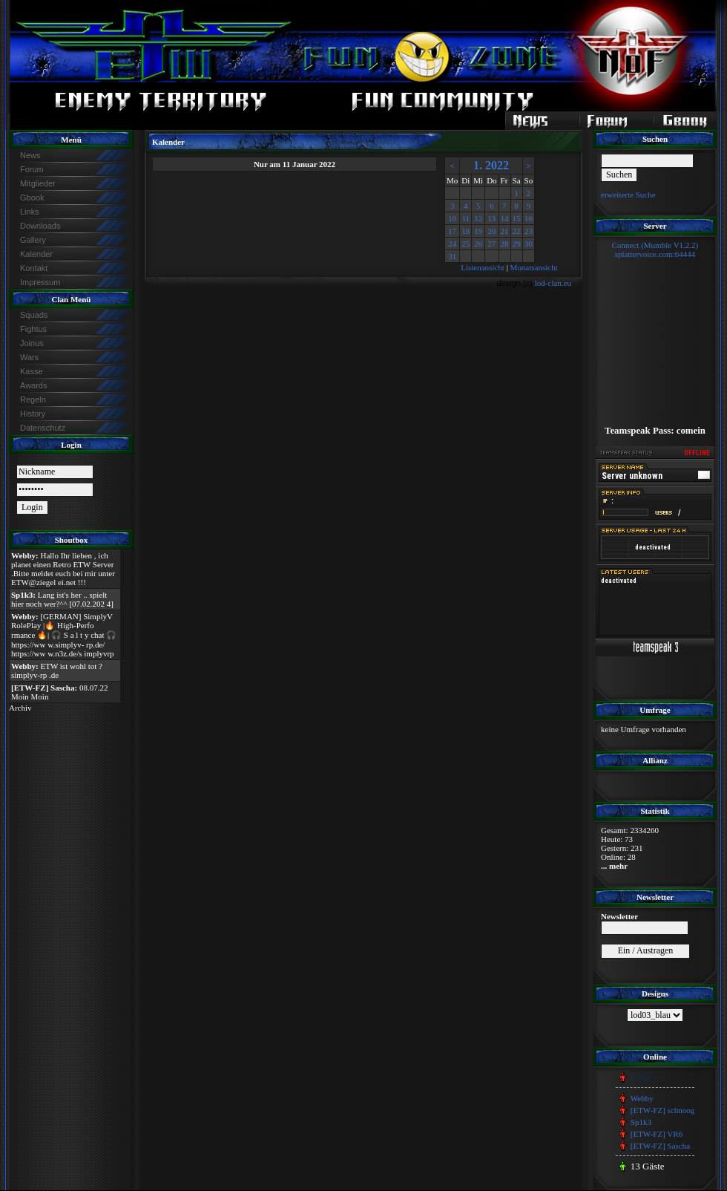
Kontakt (33, 268)
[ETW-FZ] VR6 (656, 1133)
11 (465, 218)
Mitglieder (38, 183)
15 (517, 218)
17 (452, 230)
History (32, 413)
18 (465, 230)
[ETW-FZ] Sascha (660, 1145)
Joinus (32, 343)
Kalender (36, 253)
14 (505, 218)
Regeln (33, 399)
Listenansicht (482, 267)
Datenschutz (42, 427)
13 (491, 218)
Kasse (31, 371)
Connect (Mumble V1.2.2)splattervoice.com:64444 (655, 249)
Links (29, 211)
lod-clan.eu (553, 282)
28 (505, 243)
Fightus (33, 328)
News (30, 155)
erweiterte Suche (628, 194)
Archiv (20, 707)
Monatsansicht (534, 267)
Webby (642, 1098)
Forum (32, 169)
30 (528, 243)
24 (452, 243)
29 (517, 243)
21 (505, 230)
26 (478, 243)
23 (528, 230)
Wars (29, 357)
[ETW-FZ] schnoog (662, 1110)
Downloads (40, 225)
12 (478, 218)
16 (528, 218)
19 (478, 230)
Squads (33, 314)
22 (517, 230)
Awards (33, 385)
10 (452, 218)
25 (465, 243)
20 (491, 230)
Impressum (40, 282)
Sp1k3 (641, 1121)
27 (491, 243)
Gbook (32, 197)
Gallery (33, 239)
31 (452, 256)
